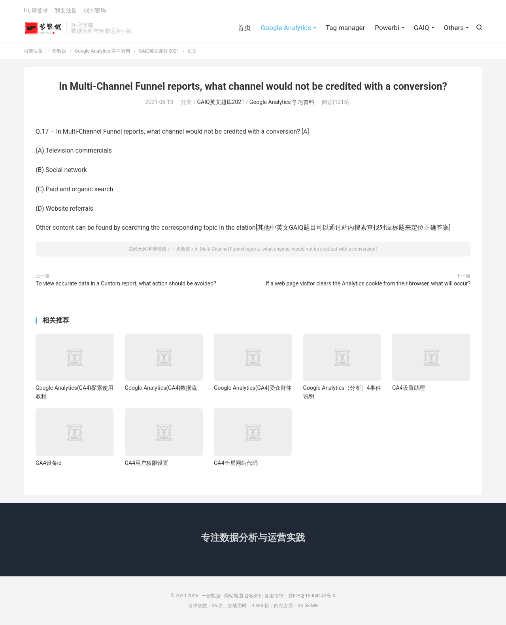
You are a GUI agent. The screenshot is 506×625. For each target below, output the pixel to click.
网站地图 (233, 596)
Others (454, 28)
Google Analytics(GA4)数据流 (161, 388)
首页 (244, 28)
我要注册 (66, 10)
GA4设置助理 (408, 388)
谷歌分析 (253, 596)
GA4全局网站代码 (236, 463)
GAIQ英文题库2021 (159, 51)
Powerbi (387, 28)
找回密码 (95, 10)
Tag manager (345, 28)
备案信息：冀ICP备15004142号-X (299, 596)
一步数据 (43, 28)
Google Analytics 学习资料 (102, 51)
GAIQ (421, 28)
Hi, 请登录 (36, 10)
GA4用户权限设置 (147, 463)
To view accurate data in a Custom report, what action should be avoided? (126, 283)
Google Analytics (286, 28)
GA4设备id (49, 463)
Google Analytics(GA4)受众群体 (253, 388)
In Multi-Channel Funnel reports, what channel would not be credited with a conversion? (253, 86)
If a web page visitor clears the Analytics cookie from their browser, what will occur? (368, 283)
